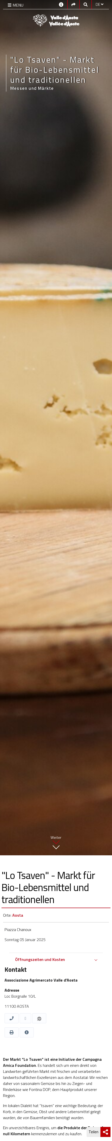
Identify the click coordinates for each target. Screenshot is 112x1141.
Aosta (17, 915)
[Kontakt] (61, 4)
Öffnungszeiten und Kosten (40, 959)
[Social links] (73, 4)
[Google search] (86, 4)
